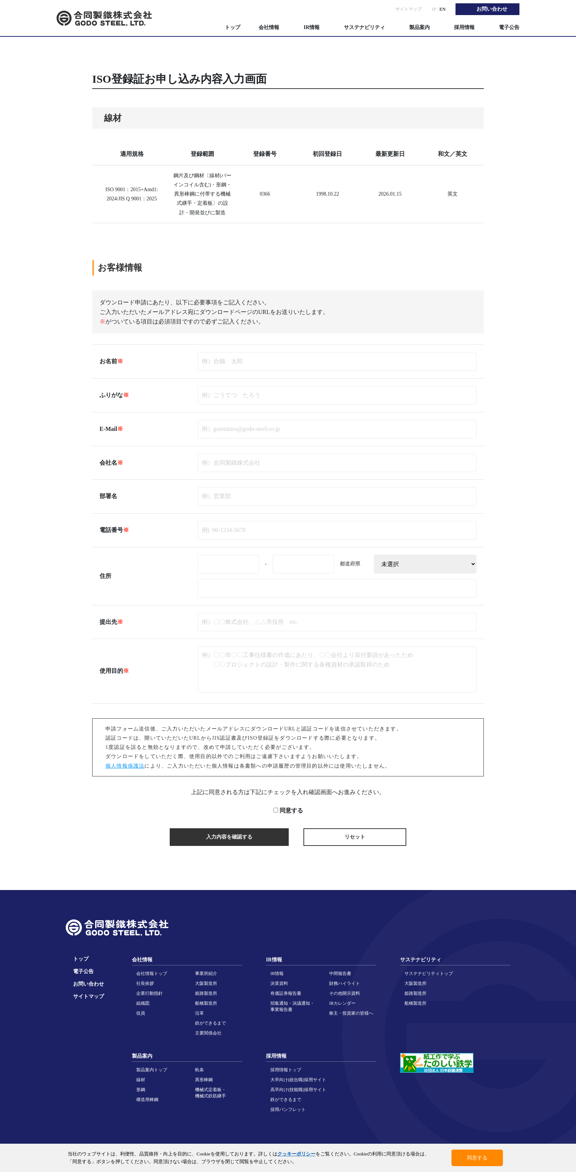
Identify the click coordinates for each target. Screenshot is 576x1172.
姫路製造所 (206, 993)
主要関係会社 (208, 1033)
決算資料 (279, 983)
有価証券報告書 (285, 993)
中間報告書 (340, 973)
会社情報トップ (151, 973)
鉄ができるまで (210, 1023)
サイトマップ (408, 9)
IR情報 (277, 973)
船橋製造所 (206, 1003)
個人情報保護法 (124, 766)
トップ (232, 27)
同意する (291, 811)
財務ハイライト (344, 983)
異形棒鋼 (204, 1079)
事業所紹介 (206, 973)
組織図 (143, 1003)
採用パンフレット (288, 1109)
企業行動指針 (149, 993)
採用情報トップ (285, 1069)
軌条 (199, 1069)
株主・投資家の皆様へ (351, 1013)
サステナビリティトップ (428, 973)
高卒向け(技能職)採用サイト (298, 1089)
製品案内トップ (151, 1069)
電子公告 (509, 27)
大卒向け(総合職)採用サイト (298, 1079)
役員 (140, 1013)
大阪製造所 (206, 983)
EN (442, 9)
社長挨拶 (145, 983)
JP (434, 9)
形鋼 (140, 1089)
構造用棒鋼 (147, 1099)
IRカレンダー (342, 1003)
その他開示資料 (344, 993)
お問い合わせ (88, 984)
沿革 (199, 1013)
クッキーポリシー (296, 1154)
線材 (140, 1079)
